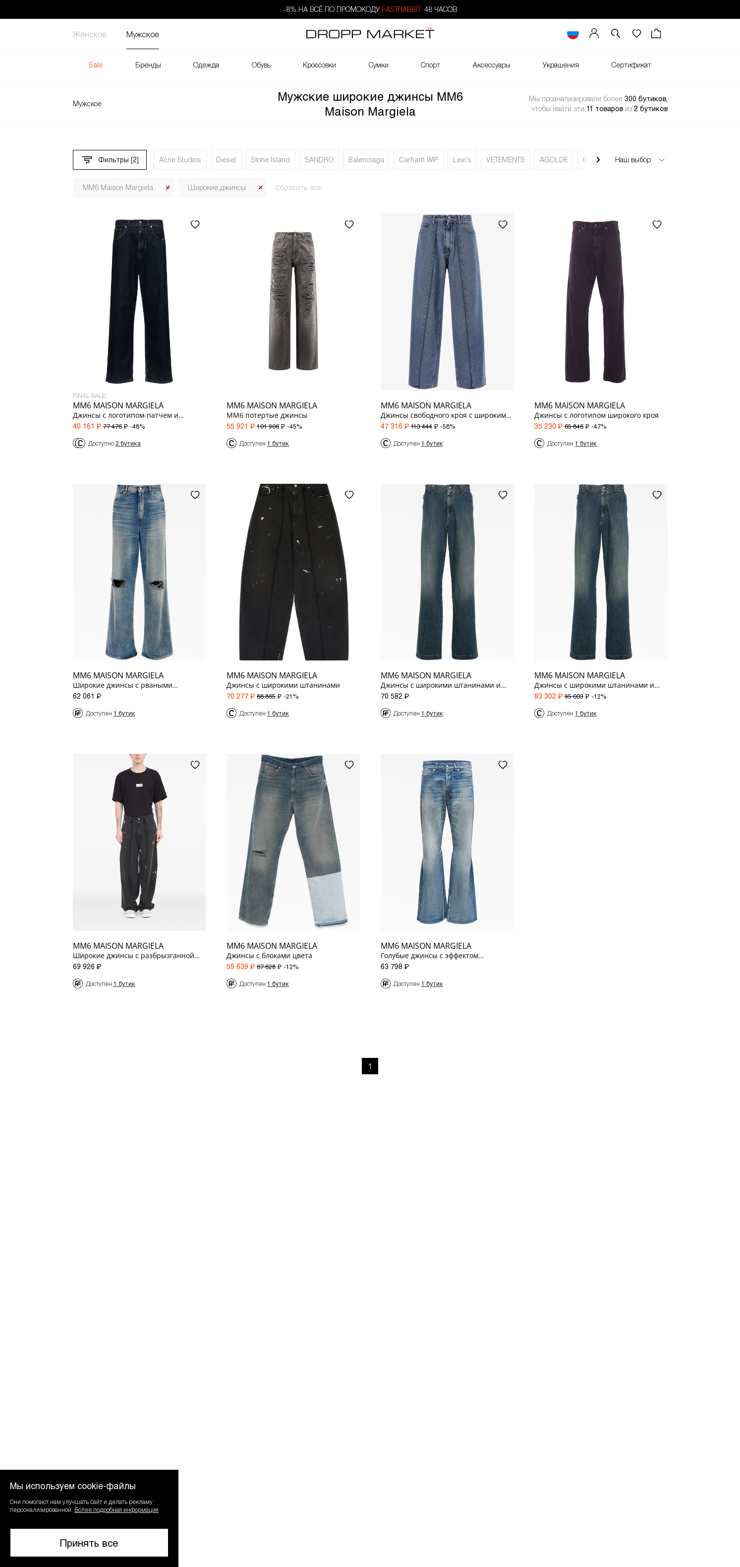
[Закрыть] (168, 188)
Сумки (379, 65)
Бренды (148, 65)
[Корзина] (657, 34)
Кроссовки (319, 65)
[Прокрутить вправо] (598, 160)
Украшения (561, 65)
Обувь (261, 65)
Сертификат (631, 65)
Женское (90, 34)
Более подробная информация (116, 1509)
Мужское (142, 34)
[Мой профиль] (594, 34)
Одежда (206, 65)
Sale (96, 65)
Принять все (89, 1543)
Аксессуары (492, 65)
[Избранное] (636, 34)
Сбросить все (298, 187)
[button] (615, 34)
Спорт (430, 65)
